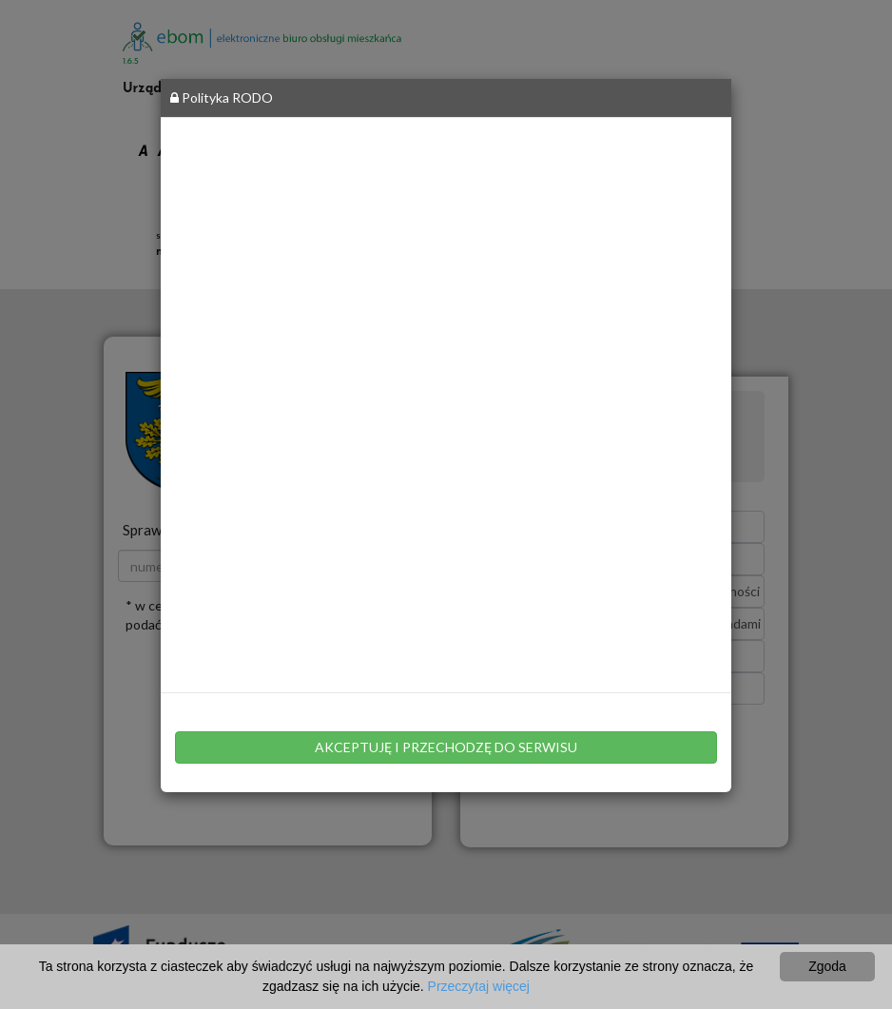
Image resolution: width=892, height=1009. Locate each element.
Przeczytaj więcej (479, 986)
